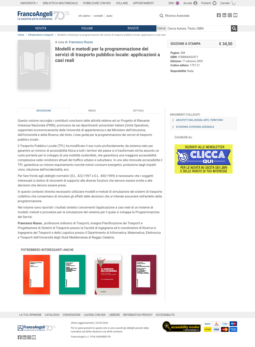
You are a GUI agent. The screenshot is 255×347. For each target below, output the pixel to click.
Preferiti (206, 3)
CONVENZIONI (71, 314)
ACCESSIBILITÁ (165, 314)
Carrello (225, 3)
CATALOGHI (52, 314)
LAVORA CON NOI (95, 314)
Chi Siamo (84, 15)
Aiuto (109, 15)
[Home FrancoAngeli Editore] (44, 16)
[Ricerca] (234, 28)
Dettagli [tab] (138, 110)
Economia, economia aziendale (195, 126)
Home (21, 35)
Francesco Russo (81, 42)
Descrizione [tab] (43, 110)
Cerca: (161, 28)
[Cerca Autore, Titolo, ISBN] (199, 28)
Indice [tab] (92, 110)
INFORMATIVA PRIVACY (138, 314)
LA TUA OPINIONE (30, 314)
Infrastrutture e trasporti (40, 35)
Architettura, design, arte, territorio (199, 120)
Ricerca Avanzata (177, 16)
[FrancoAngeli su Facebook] (219, 16)
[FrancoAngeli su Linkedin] (224, 16)
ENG (171, 3)
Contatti (98, 15)
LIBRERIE (114, 314)
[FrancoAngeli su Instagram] (230, 16)
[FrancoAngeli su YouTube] (235, 16)
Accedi (187, 3)
